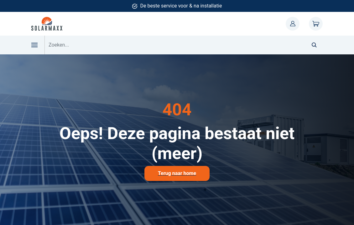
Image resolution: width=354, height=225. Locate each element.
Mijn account (292, 24)
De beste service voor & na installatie (181, 6)
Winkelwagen (316, 24)
